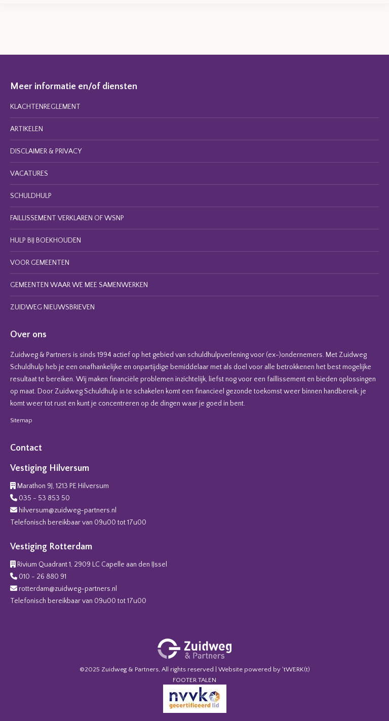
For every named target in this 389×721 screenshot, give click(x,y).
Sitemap (21, 420)
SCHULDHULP (31, 196)
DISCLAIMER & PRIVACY (46, 151)
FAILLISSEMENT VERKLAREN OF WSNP (67, 218)
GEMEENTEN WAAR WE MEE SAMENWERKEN (79, 285)
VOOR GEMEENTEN (39, 263)
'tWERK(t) (296, 669)
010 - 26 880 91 (42, 577)
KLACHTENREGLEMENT (45, 107)
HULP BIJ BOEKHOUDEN (45, 240)
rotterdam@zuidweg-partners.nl (68, 589)
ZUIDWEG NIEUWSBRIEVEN (52, 307)
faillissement (286, 379)
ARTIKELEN (26, 129)
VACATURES (29, 174)
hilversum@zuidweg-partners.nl (67, 510)
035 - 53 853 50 (44, 498)
